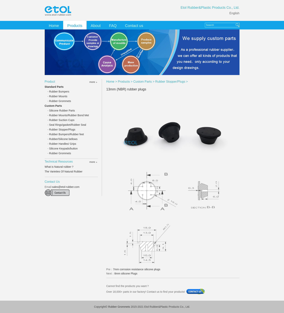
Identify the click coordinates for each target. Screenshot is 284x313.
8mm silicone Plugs (125, 273)
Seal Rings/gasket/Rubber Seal (67, 124)
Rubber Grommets (60, 101)
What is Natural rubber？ (59, 166)
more (92, 82)
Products (74, 26)
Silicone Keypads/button (63, 148)
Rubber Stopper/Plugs (62, 129)
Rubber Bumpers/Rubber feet (66, 134)
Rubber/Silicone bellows (63, 139)
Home (54, 26)
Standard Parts (54, 86)
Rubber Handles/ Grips (62, 143)
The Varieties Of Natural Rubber (64, 171)
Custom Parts (53, 105)
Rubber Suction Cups (61, 120)
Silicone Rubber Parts (62, 110)
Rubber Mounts (58, 96)
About (96, 26)
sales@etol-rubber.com (65, 186)
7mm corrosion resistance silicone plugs (136, 269)
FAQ (113, 26)
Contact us (134, 26)
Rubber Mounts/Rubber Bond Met (69, 115)
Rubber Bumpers (59, 91)
